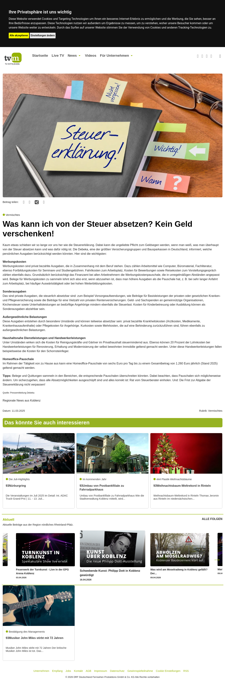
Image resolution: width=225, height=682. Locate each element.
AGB (88, 670)
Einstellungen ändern (43, 35)
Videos (90, 55)
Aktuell (8, 519)
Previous (8, 559)
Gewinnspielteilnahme (140, 670)
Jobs (68, 670)
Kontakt (78, 670)
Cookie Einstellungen (168, 670)
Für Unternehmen (114, 55)
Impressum (100, 670)
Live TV (58, 55)
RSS (186, 670)
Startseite (40, 55)
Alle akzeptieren (19, 35)
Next (217, 559)
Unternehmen (41, 670)
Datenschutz (117, 670)
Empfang (57, 670)
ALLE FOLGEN (212, 519)
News (72, 55)
